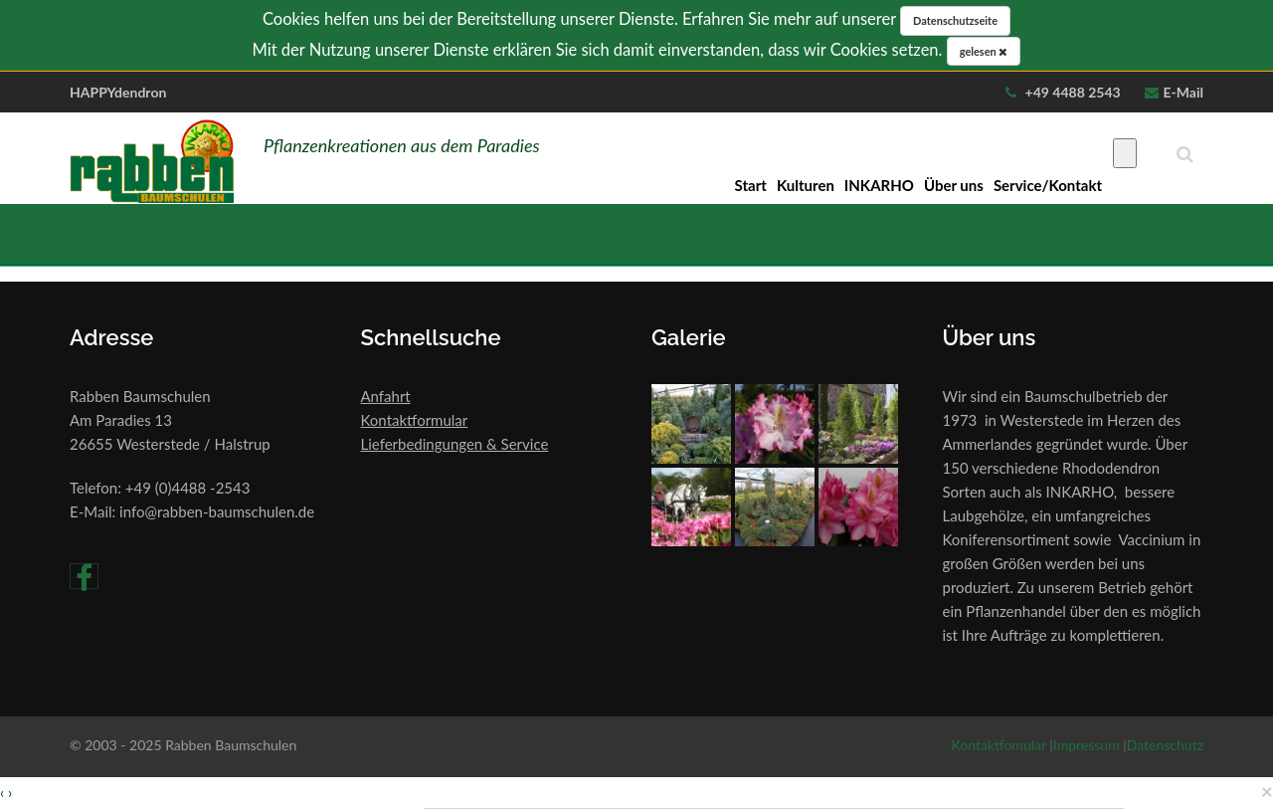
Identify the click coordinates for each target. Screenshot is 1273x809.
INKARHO (879, 185)
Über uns (954, 185)
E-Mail (1183, 92)
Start (751, 185)
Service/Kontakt (1048, 185)
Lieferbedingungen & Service (455, 444)
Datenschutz (1165, 744)
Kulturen (805, 185)
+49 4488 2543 (1071, 92)
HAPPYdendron (118, 92)
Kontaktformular (414, 420)
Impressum (1086, 744)
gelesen (984, 51)
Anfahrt (386, 396)
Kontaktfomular (999, 744)
